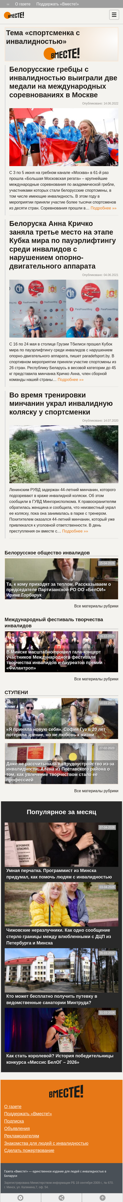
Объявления (17, 1128)
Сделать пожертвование (29, 1150)
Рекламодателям (21, 1135)
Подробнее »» (103, 208)
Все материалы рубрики (96, 606)
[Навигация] (114, 15)
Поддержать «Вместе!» (57, 4)
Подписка (14, 1121)
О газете (23, 4)
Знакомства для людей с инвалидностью (46, 1143)
